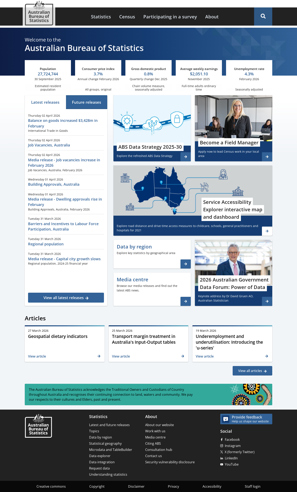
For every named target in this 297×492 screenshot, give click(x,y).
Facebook (232, 439)
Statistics (101, 16)
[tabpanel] (66, 207)
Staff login (252, 486)
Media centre (155, 437)
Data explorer (100, 456)
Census (127, 16)
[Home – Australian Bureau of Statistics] (38, 426)
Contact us (153, 456)
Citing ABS (153, 443)
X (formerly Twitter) (240, 452)
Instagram (233, 445)
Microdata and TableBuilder (110, 449)
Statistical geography (105, 443)
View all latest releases (64, 297)
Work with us (155, 431)
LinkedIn (231, 458)
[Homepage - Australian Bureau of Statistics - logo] (39, 13)
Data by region (100, 437)
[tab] (45, 102)
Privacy (173, 486)
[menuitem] (101, 16)
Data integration (102, 462)
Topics (94, 431)
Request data (99, 468)
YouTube (232, 464)
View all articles (250, 370)
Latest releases (45, 102)
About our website (159, 425)
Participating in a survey (170, 16)
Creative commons (51, 486)
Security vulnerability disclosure (170, 462)
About (212, 16)
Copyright (97, 486)
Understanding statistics (108, 474)
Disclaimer (136, 486)
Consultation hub (158, 449)
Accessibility (212, 486)
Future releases (86, 102)
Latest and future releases (109, 425)
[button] (263, 16)
